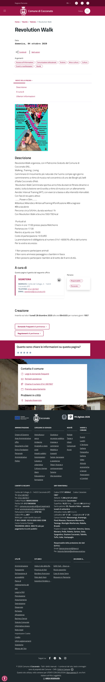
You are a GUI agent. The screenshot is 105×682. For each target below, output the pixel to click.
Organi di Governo (22, 434)
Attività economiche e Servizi (84, 467)
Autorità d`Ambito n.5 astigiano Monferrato (51, 581)
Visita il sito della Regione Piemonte (48, 566)
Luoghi (82, 440)
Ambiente (38, 442)
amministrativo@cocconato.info (32, 509)
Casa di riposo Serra (61, 573)
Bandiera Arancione (42, 573)
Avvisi (69, 449)
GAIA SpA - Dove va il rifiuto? (64, 566)
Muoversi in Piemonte (61, 577)
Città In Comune (63, 669)
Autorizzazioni (39, 457)
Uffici (17, 442)
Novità (25, 21)
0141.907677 (23, 497)
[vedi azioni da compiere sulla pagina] (33, 52)
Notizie (33, 21)
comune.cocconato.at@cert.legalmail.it (35, 506)
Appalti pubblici (40, 453)
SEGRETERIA (24, 279)
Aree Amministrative (23, 438)
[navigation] (4, 10)
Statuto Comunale (22, 622)
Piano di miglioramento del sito (22, 585)
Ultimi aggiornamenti (23, 641)
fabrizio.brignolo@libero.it (69, 548)
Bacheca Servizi (21, 618)
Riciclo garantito (59, 569)
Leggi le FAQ (20, 592)
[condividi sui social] (21, 52)
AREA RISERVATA (51, 678)
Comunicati (71, 445)
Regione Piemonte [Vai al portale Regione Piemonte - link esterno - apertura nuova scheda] (21, 3)
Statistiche (19, 644)
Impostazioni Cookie (22, 633)
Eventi (82, 437)
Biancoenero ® (72, 672)
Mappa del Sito (20, 648)
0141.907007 (33, 289)
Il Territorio (84, 444)
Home (17, 21)
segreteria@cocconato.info (34, 291)
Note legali (19, 629)
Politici (17, 460)
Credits (17, 637)
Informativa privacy (22, 626)
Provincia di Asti (40, 569)
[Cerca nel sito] (87, 11)
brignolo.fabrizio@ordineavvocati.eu (71, 551)
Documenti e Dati (21, 445)
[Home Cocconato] (37, 11)
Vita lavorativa (55, 475)
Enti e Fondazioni (21, 449)
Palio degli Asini (40, 577)
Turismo (53, 472)
